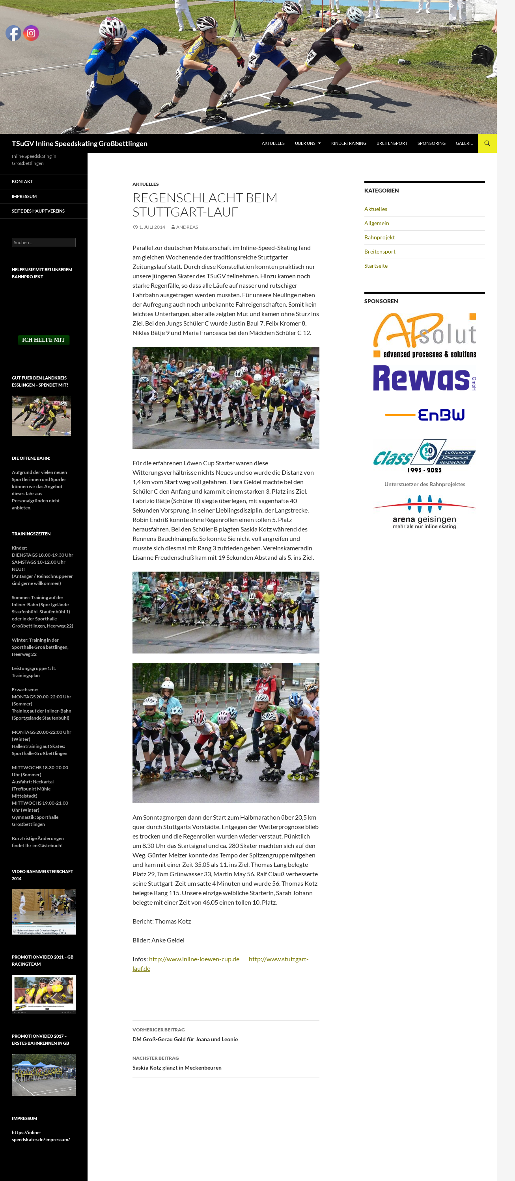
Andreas (187, 227)
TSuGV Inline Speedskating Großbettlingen (79, 143)
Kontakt (22, 181)
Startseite (376, 265)
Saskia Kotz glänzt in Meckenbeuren (225, 1062)
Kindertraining (348, 143)
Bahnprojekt (379, 237)
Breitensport (392, 143)
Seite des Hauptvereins (38, 210)
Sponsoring (432, 143)
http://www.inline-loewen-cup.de (194, 959)
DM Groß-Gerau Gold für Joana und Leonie (225, 1033)
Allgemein (376, 223)
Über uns (305, 143)
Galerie (464, 143)
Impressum (24, 196)
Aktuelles (273, 143)
